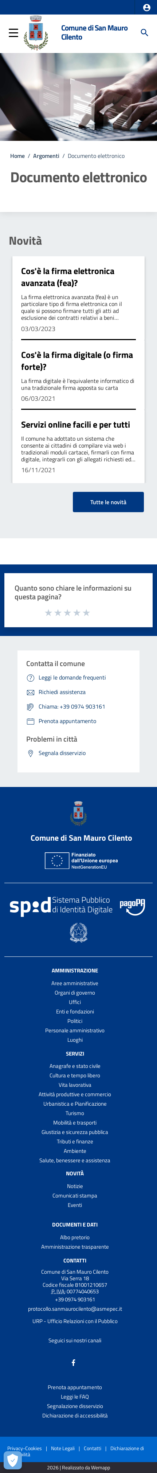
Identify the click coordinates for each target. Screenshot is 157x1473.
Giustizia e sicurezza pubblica (75, 1132)
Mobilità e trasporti (75, 1122)
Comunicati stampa (74, 1195)
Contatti (74, 1260)
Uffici (75, 1002)
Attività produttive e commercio (75, 1094)
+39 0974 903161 (75, 1299)
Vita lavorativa (75, 1085)
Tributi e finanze (75, 1141)
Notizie (75, 1186)
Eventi (75, 1205)
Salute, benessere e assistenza (74, 1160)
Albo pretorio (75, 1237)
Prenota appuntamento (75, 1387)
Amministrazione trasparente (75, 1247)
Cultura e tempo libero (75, 1075)
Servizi (75, 1053)
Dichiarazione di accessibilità (75, 1415)
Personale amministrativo (75, 1030)
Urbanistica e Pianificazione (75, 1103)
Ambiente (75, 1151)
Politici (74, 1021)
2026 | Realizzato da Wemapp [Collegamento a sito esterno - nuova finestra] (78, 1468)
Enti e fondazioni (75, 1011)
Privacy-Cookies (24, 1448)
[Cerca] (145, 33)
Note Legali (63, 1448)
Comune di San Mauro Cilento (94, 32)
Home (17, 155)
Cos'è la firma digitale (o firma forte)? (77, 361)
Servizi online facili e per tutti (75, 424)
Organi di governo (75, 992)
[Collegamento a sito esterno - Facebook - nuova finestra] (73, 1362)
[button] (147, 7)
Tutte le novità (108, 502)
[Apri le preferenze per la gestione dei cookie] (13, 1460)
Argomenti (46, 155)
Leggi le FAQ (75, 1396)
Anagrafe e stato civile (75, 1066)
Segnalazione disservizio (75, 1406)
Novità (25, 240)
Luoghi (75, 1040)
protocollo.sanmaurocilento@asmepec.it (75, 1309)
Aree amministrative (74, 983)
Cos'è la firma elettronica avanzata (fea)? (67, 277)
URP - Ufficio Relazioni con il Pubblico (75, 1321)
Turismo (75, 1113)
